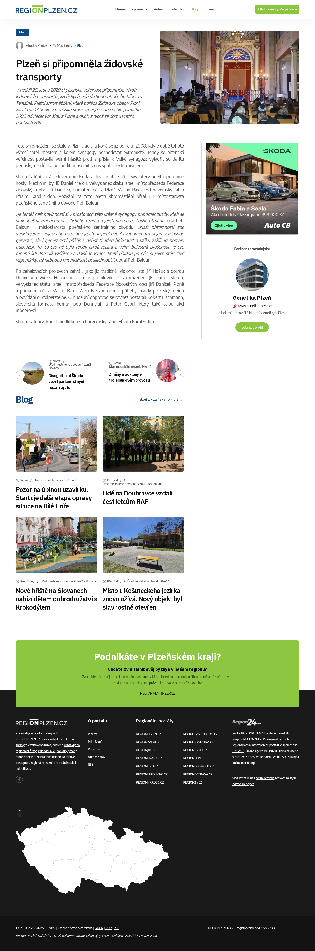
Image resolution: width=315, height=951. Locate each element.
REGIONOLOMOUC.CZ (198, 766)
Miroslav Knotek (36, 45)
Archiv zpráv (96, 757)
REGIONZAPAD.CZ (148, 742)
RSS (90, 764)
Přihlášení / (267, 9)
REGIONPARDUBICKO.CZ (200, 734)
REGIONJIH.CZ (146, 750)
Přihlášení (95, 741)
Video (158, 9)
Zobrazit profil (252, 327)
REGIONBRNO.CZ (195, 750)
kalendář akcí (46, 751)
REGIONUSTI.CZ (147, 766)
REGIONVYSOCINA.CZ (198, 742)
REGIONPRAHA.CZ (149, 758)
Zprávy (139, 9)
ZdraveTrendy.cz (243, 784)
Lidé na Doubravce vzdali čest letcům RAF (138, 497)
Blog (194, 9)
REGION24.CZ (192, 782)
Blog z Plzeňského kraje (162, 399)
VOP (108, 928)
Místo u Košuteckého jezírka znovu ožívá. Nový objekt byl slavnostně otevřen (142, 598)
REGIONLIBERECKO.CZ (152, 774)
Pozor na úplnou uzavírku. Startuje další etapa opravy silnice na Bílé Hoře (54, 497)
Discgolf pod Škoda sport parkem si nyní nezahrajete (66, 381)
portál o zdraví (265, 778)
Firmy (209, 9)
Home (120, 9)
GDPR (99, 928)
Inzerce (93, 734)
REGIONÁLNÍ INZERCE (157, 693)
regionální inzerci (42, 763)
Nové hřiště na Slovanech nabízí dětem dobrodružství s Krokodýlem (56, 598)
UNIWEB (238, 751)
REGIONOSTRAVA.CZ (197, 774)
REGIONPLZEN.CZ (148, 734)
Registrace (288, 9)
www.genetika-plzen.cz (252, 306)
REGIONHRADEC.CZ (150, 782)
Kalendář (177, 9)
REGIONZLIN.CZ (194, 758)
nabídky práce (66, 751)
